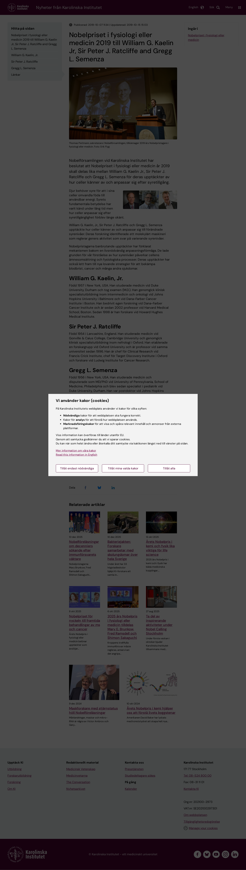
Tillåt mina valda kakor (123, 468)
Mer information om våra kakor (76, 450)
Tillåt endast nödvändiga (77, 468)
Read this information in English (76, 455)
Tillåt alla (169, 468)
